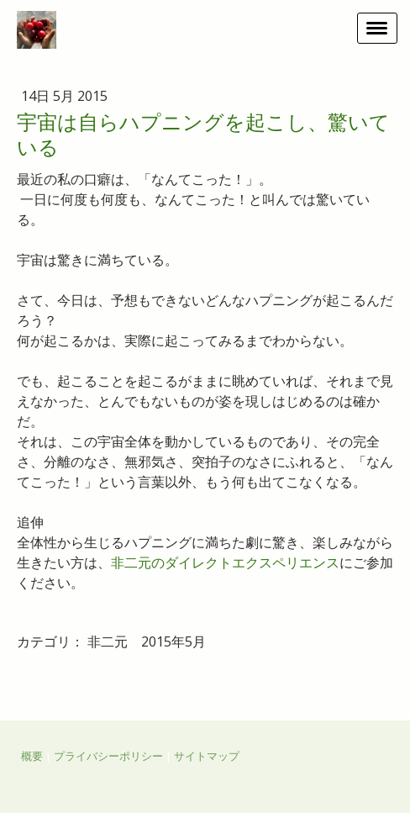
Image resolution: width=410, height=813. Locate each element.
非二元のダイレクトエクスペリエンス (225, 562)
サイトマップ (206, 755)
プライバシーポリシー (108, 755)
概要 (32, 755)
